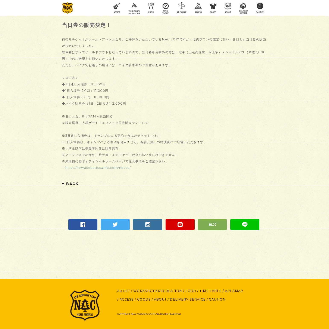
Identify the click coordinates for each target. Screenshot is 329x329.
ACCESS (127, 299)
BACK (70, 184)
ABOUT (160, 299)
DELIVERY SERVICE (188, 299)
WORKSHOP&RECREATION (157, 291)
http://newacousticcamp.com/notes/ (98, 168)
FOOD (190, 291)
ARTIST (123, 291)
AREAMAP (234, 291)
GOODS (144, 299)
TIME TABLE (211, 291)
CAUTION (217, 299)
